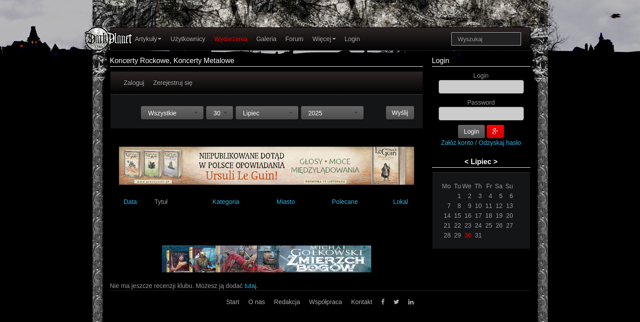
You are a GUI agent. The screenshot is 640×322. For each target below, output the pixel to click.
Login (352, 38)
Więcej (323, 38)
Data (130, 201)
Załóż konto (457, 142)
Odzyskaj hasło (500, 142)
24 (478, 225)
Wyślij (400, 112)
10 (478, 205)
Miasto (285, 201)
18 (488, 215)
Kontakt (361, 301)
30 (468, 235)
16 (468, 215)
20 (509, 215)
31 (478, 235)
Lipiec (480, 161)
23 (468, 225)
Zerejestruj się (172, 82)
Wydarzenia (230, 38)
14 (447, 215)
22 (457, 225)
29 (457, 235)
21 (447, 225)
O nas (256, 301)
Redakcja (287, 301)
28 (447, 235)
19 (499, 215)
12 (499, 205)
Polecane (345, 201)
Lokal (400, 201)
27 (509, 225)
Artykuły (148, 38)
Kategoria (225, 201)
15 (457, 215)
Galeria (266, 38)
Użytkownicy (187, 38)
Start (233, 301)
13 (509, 205)
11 (488, 205)
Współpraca (325, 301)
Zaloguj (134, 82)
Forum (294, 38)
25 (488, 225)
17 (478, 215)
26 (499, 225)
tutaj (250, 285)
